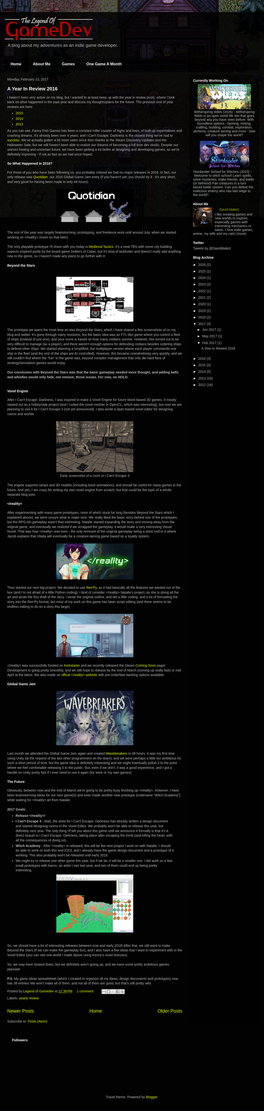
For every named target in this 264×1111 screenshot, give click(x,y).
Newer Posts (20, 1011)
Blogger (151, 1097)
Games (68, 64)
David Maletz (229, 209)
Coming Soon (145, 665)
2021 (202, 297)
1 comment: (86, 991)
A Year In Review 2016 (32, 88)
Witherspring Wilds (208, 112)
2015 (19, 113)
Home (16, 64)
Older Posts (170, 1011)
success (13, 140)
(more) (241, 234)
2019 (202, 311)
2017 (202, 324)
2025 (202, 271)
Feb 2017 (209, 343)
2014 (19, 119)
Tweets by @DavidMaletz (212, 248)
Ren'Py (91, 587)
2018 (202, 317)
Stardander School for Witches (216, 172)
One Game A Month (104, 64)
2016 (202, 358)
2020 (202, 304)
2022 (202, 291)
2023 (202, 284)
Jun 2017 (209, 330)
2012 (202, 385)
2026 (202, 265)
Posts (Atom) (37, 1021)
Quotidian (40, 177)
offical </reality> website (79, 675)
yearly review (29, 998)
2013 (19, 124)
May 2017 (210, 336)
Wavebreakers (116, 753)
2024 (202, 278)
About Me (41, 64)
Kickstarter (72, 665)
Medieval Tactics (101, 247)
